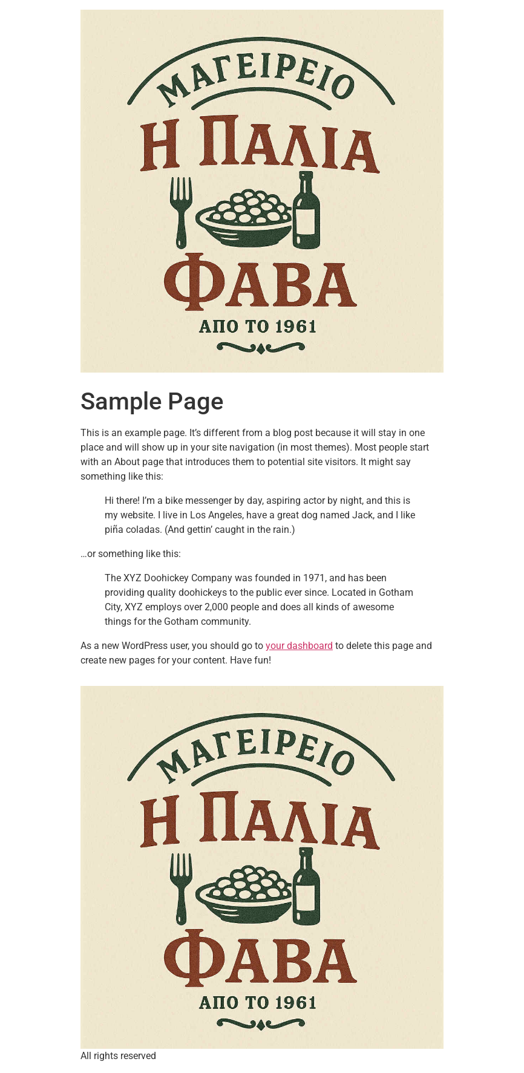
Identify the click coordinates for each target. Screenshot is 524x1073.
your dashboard (299, 645)
